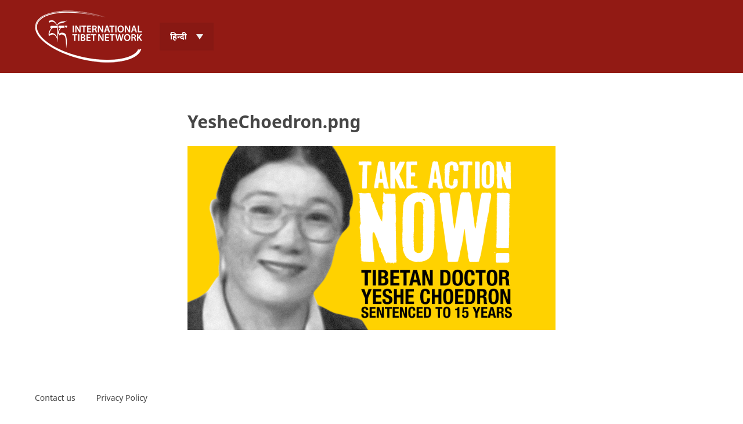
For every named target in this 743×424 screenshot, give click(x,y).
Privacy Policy (121, 397)
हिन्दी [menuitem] (178, 36)
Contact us (55, 397)
